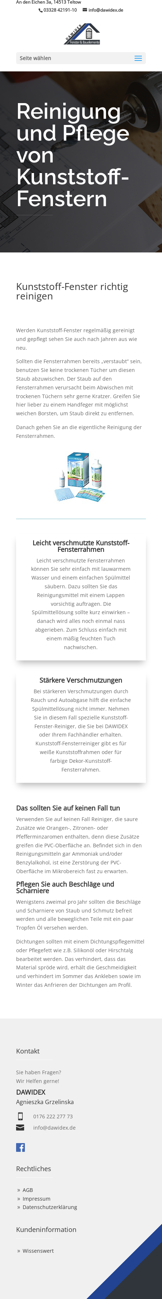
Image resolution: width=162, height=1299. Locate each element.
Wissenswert (38, 1250)
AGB (28, 1189)
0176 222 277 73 (53, 1116)
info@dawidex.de (54, 1127)
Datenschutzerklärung (50, 1207)
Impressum (36, 1198)
